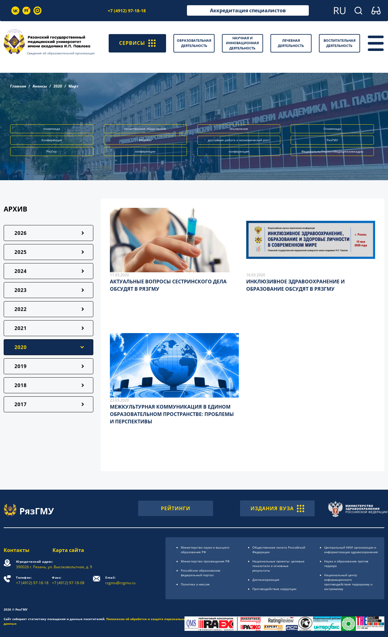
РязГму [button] (51, 151)
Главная (18, 86)
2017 (20, 404)
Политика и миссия (195, 584)
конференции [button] (145, 151)
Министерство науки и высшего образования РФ (205, 549)
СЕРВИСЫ (137, 43)
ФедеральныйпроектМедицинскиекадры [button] (332, 151)
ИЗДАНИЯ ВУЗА (277, 508)
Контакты (16, 550)
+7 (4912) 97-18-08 (68, 580)
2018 (20, 385)
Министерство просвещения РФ (205, 561)
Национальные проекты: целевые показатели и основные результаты (278, 566)
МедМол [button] (145, 140)
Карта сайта (68, 550)
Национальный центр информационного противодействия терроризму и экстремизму (348, 582)
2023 (20, 290)
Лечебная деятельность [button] (291, 43)
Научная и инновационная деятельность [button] (242, 43)
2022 (20, 309)
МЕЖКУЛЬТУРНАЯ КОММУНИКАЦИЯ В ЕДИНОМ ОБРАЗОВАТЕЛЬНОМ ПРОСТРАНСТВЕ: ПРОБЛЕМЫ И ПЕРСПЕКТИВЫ (172, 414)
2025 (20, 252)
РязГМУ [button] (332, 140)
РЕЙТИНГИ (175, 508)
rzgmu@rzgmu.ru (120, 580)
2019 (20, 366)
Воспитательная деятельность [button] (339, 43)
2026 (20, 233)
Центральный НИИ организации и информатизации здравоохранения (351, 549)
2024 (20, 271)
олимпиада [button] (51, 128)
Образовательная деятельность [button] (194, 43)
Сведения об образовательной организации (61, 53)
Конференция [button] (51, 140)
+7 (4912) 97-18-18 (127, 11)
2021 (20, 328)
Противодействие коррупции (274, 589)
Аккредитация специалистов (248, 10)
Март (73, 86)
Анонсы (40, 86)
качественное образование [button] (145, 128)
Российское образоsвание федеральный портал (200, 572)
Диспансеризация (265, 579)
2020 (57, 86)
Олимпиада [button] (332, 128)
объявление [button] (238, 128)
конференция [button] (239, 151)
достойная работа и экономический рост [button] (239, 140)
